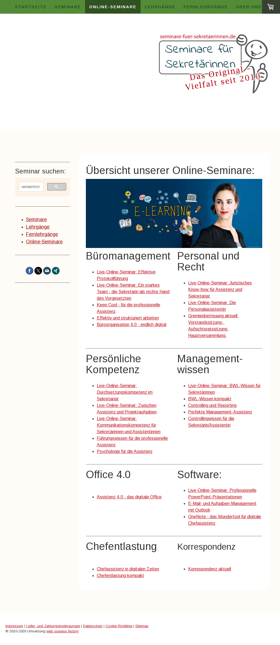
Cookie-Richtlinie (119, 626)
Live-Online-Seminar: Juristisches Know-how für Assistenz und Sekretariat (220, 289)
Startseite (30, 6)
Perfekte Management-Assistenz (220, 412)
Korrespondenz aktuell (209, 569)
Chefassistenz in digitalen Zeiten (128, 569)
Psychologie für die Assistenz (125, 451)
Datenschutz (93, 626)
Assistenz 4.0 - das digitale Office (129, 497)
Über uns (248, 6)
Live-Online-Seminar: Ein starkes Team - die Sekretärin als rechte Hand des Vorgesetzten (133, 292)
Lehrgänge (160, 6)
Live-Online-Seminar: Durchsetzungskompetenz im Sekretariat (125, 392)
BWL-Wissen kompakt (209, 398)
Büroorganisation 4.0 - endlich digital (131, 324)
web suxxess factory (62, 631)
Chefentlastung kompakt (120, 575)
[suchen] (31, 186)
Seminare (68, 6)
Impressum (14, 626)
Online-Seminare (112, 6)
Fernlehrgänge (205, 6)
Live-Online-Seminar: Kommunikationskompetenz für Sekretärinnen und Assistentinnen (129, 425)
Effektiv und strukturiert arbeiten (128, 318)
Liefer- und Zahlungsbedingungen (53, 626)
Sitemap (141, 626)
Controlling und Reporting (212, 405)
